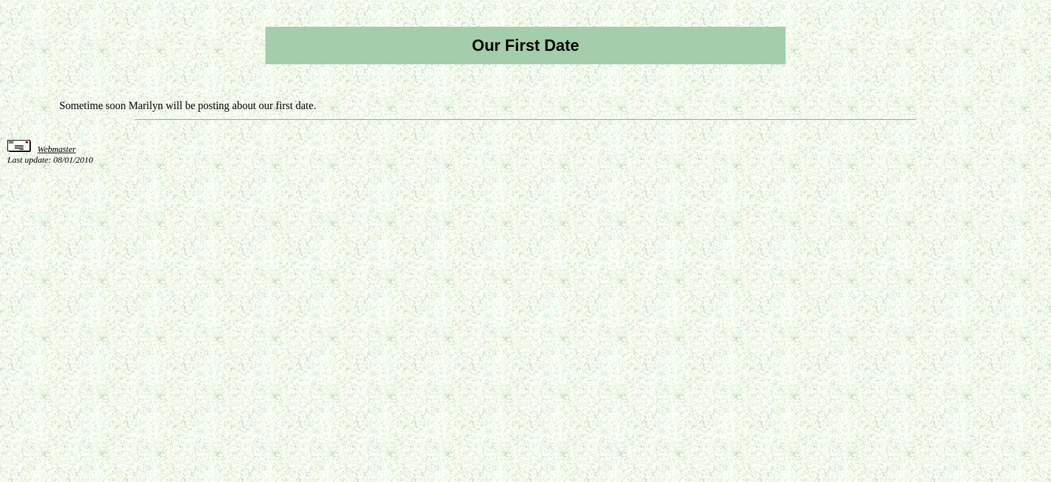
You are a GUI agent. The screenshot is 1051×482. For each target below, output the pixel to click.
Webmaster (57, 149)
